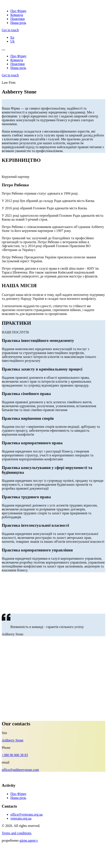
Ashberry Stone (12, 740)
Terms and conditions (17, 833)
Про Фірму (18, 11)
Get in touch (10, 30)
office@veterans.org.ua (26, 814)
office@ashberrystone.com (20, 770)
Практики (17, 19)
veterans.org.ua (20, 818)
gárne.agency (28, 840)
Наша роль (18, 23)
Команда (16, 15)
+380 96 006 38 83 (15, 755)
